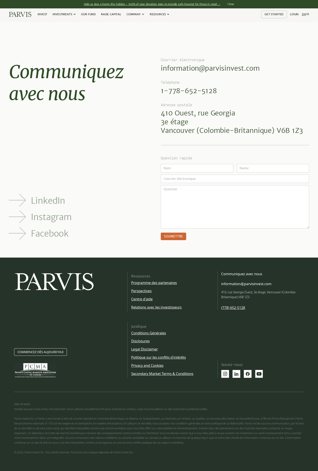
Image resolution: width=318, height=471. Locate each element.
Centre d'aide (142, 299)
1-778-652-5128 (189, 91)
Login (294, 14)
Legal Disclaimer (144, 349)
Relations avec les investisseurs (156, 307)
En (304, 14)
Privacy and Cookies (147, 365)
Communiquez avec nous (241, 274)
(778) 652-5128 (233, 307)
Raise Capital (111, 14)
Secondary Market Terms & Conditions (162, 373)
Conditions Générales (148, 333)
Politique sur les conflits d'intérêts (158, 357)
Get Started (274, 14)
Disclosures (140, 341)
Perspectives (141, 290)
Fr (307, 14)
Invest (42, 14)
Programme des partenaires (154, 282)
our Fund (88, 14)
